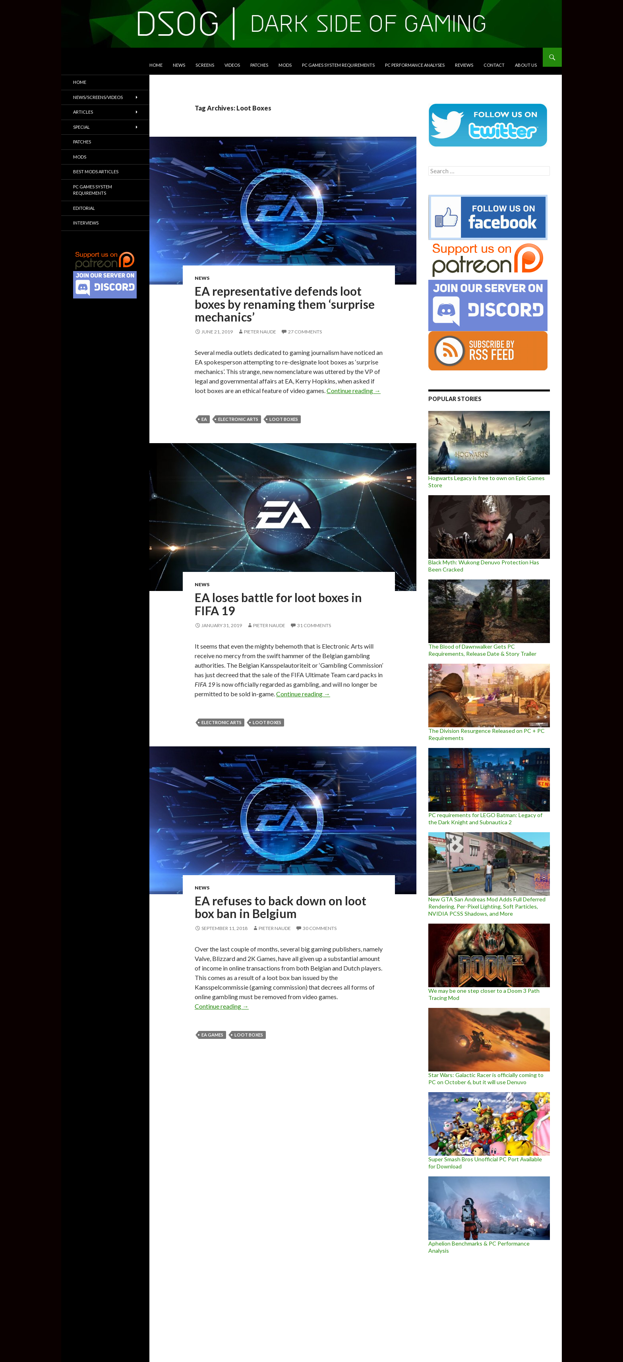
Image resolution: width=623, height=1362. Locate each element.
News (179, 65)
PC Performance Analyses (415, 65)
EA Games (212, 1034)
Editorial (84, 208)
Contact (494, 65)
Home (156, 65)
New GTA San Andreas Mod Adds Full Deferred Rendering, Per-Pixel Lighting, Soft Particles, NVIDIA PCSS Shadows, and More (487, 906)
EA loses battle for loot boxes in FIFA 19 (278, 604)
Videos (232, 65)
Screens (204, 65)
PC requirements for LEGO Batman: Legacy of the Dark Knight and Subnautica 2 (485, 818)
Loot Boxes (283, 419)
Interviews (86, 222)
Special (81, 127)
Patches (259, 65)
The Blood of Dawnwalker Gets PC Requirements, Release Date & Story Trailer (482, 650)
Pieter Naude (260, 332)
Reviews (464, 65)
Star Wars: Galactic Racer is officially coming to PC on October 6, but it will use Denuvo (486, 1078)
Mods (285, 65)
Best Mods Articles (95, 171)
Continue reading (354, 390)
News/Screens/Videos (98, 97)
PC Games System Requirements (338, 65)
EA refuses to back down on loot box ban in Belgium (280, 907)
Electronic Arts (238, 419)
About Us (526, 65)
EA (204, 419)
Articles (83, 111)
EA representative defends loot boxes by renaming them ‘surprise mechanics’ (285, 304)
